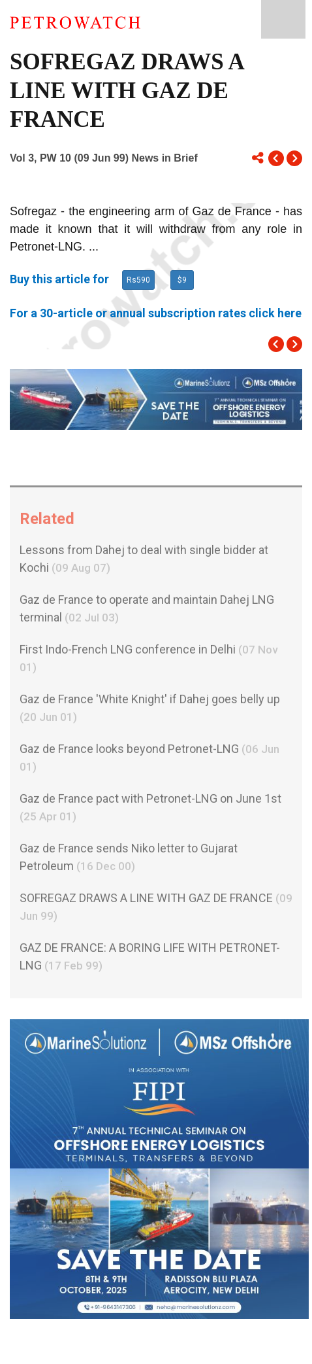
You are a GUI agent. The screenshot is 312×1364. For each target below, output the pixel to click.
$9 (182, 280)
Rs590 (138, 280)
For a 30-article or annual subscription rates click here (156, 313)
